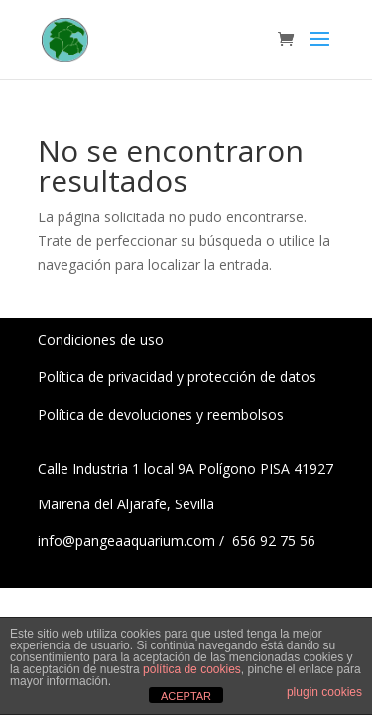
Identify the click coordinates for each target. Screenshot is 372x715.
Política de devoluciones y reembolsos (161, 414)
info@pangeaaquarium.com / (133, 540)
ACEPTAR (186, 696)
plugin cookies (324, 692)
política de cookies (192, 669)
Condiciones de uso (101, 339)
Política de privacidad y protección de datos (177, 376)
